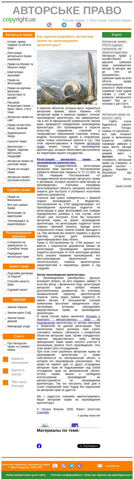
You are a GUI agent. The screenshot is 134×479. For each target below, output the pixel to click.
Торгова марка (73, 20)
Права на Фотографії (14, 81)
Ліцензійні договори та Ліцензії (20, 275)
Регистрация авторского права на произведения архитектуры (68, 161)
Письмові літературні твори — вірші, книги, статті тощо (20, 107)
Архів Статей (123, 186)
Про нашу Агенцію (19, 384)
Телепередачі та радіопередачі (18, 222)
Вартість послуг (18, 372)
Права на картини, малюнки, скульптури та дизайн (19, 92)
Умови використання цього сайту (26, 475)
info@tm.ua (112, 466)
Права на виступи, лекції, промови (19, 126)
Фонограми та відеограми (16, 214)
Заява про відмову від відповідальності (108, 475)
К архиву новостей (89, 415)
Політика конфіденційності (67, 475)
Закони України (17, 307)
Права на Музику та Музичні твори (20, 65)
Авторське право (67, 10)
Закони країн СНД (19, 312)
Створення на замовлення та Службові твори (17, 245)
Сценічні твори (17, 141)
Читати (127, 106)
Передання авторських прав (18, 255)
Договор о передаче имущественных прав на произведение (68, 319)
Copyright (43, 412)
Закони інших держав (16, 319)
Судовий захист (17, 289)
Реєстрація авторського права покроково (19, 56)
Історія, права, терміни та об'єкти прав (19, 45)
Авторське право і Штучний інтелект (19, 178)
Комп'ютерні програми (15, 73)
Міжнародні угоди (18, 326)
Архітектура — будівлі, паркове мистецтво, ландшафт (17, 151)
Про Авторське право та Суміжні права (18, 346)
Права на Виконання (14, 198)
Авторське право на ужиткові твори (20, 162)
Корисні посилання (19, 361)
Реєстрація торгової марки (110, 20)
